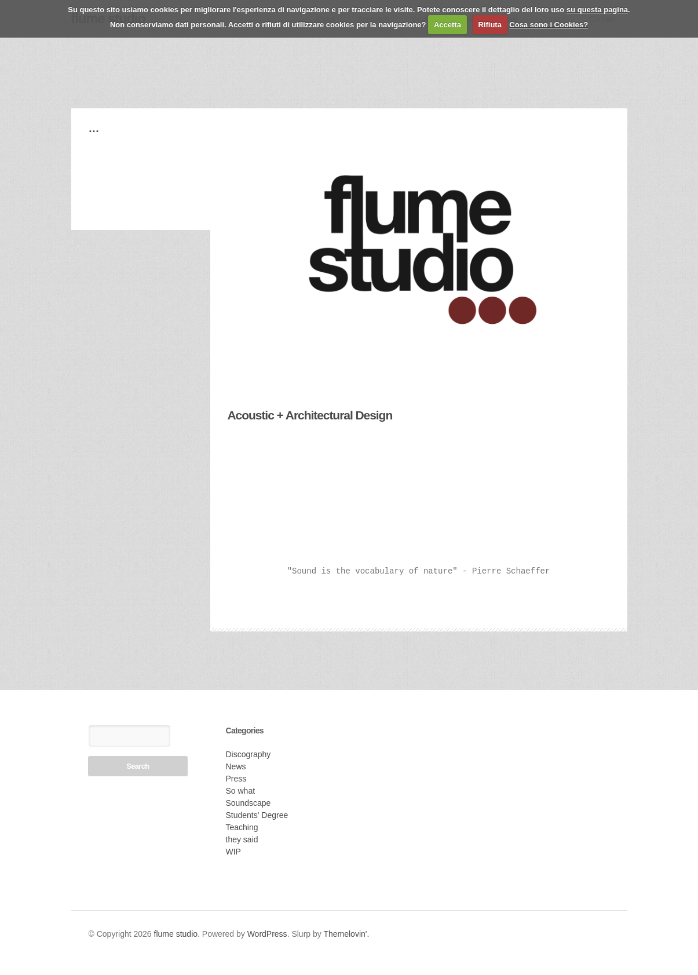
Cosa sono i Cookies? (548, 24)
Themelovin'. (346, 934)
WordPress (267, 934)
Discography (248, 754)
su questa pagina (597, 9)
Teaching (242, 827)
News (236, 766)
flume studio (176, 934)
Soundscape (248, 803)
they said (242, 839)
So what (240, 790)
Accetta (447, 24)
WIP (233, 851)
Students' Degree (257, 815)
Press (236, 778)
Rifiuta (489, 24)
